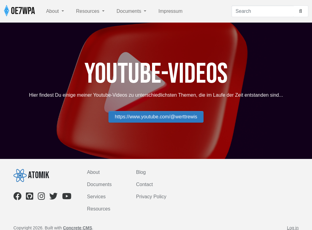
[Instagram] (41, 197)
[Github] (29, 197)
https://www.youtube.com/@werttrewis (156, 116)
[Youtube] (66, 197)
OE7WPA (19, 11)
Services (96, 196)
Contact (144, 184)
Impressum (170, 11)
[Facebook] (17, 197)
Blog (141, 172)
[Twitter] (53, 197)
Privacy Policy (151, 196)
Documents (130, 11)
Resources (88, 11)
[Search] (262, 11)
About (53, 11)
